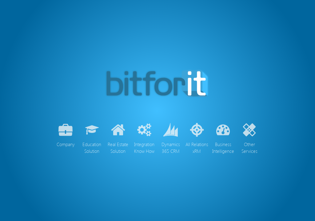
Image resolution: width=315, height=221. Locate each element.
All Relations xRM (196, 137)
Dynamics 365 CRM (170, 137)
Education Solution (91, 137)
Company (65, 134)
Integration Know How (144, 137)
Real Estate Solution (118, 137)
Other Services (249, 137)
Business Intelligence (223, 137)
